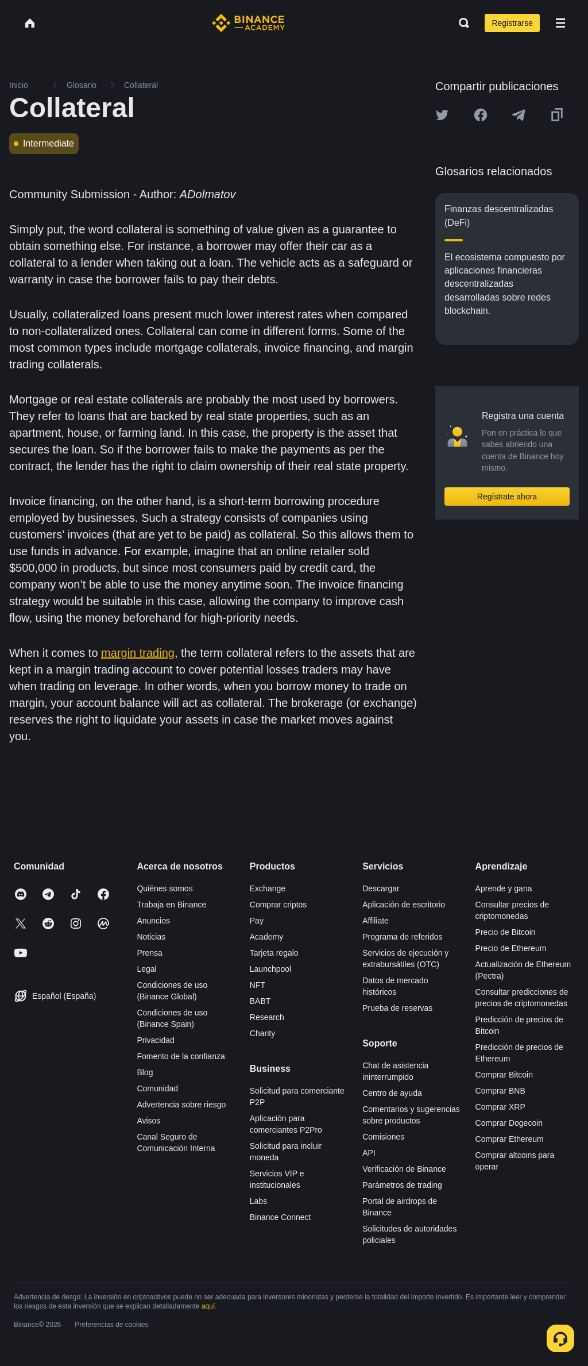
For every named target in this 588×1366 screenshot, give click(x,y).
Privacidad (155, 1040)
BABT (260, 1001)
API (369, 1152)
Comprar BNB (500, 1090)
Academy (266, 936)
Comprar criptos (278, 904)
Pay (257, 920)
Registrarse (512, 23)
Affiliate (375, 920)
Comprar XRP (500, 1106)
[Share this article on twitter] (442, 115)
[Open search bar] (460, 23)
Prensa (149, 952)
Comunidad (157, 1088)
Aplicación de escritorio (403, 904)
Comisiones (383, 1136)
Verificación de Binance (404, 1168)
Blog (145, 1072)
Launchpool (270, 968)
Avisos (148, 1120)
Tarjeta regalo (274, 952)
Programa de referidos (402, 936)
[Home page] (248, 23)
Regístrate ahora (507, 496)
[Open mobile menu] (560, 23)
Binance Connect (280, 1217)
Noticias (151, 936)
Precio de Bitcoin (505, 932)
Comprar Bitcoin (504, 1074)
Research (267, 1017)
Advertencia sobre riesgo (181, 1104)
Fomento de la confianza (181, 1056)
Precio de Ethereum (511, 948)
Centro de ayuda (392, 1093)
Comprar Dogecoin (509, 1123)
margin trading (138, 653)
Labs (258, 1201)
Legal (146, 968)
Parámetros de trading (402, 1185)
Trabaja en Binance (171, 904)
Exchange (267, 888)
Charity (262, 1033)
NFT (257, 985)
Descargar (381, 888)
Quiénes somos (164, 888)
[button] (560, 23)
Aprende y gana (503, 888)
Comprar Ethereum (509, 1139)
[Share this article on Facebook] (481, 115)
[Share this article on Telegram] (518, 115)
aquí (208, 1306)
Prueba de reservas (397, 1008)
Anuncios (153, 920)
